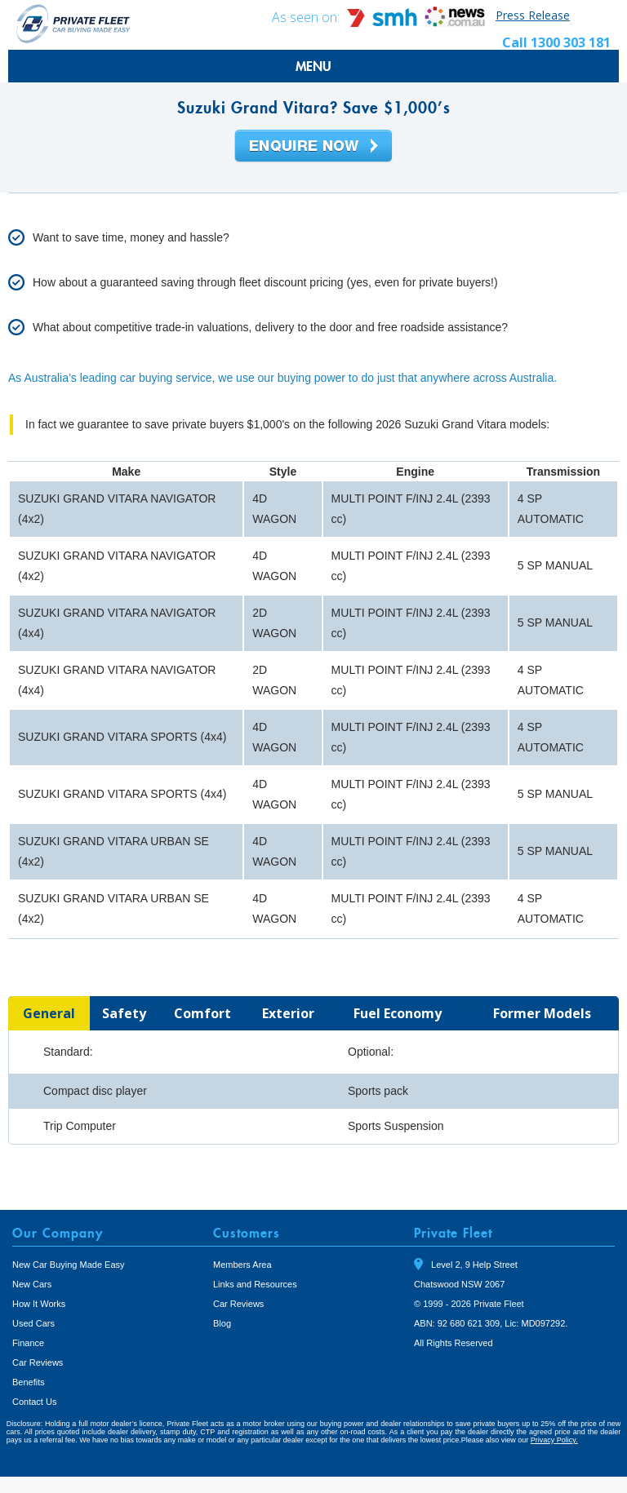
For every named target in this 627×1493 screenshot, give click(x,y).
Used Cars (33, 1323)
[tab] (49, 1013)
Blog (222, 1323)
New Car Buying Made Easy (68, 1264)
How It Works (38, 1304)
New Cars (31, 1284)
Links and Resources (255, 1284)
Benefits (28, 1382)
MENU (313, 66)
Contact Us (34, 1402)
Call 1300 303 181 (556, 42)
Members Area (242, 1264)
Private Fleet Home (73, 23)
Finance (28, 1343)
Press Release (533, 15)
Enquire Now (313, 147)
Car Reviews (37, 1362)
